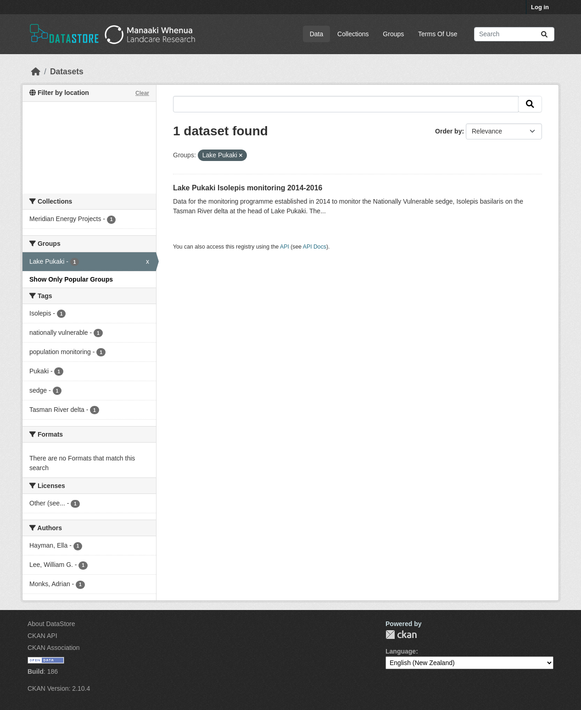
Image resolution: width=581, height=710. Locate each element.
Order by (448, 131)
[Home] (35, 71)
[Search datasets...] (514, 34)
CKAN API (42, 635)
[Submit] (544, 34)
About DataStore (51, 623)
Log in (540, 7)
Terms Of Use (438, 34)
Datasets (67, 71)
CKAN (401, 634)
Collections (353, 34)
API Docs (314, 247)
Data (317, 34)
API (284, 247)
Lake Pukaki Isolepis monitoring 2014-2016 (247, 188)
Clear (142, 93)
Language (400, 651)
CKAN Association (54, 647)
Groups (393, 34)
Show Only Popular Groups (71, 279)
